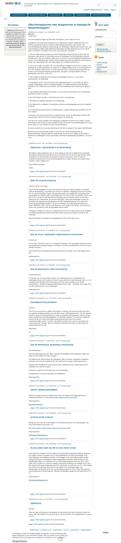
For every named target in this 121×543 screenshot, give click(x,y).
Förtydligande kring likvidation (43, 302)
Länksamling (75, 530)
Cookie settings (102, 62)
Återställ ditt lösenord (104, 51)
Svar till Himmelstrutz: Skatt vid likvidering (48, 269)
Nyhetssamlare (102, 71)
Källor (99, 69)
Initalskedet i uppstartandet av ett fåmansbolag (50, 147)
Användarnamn (100, 30)
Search (106, 10)
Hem (5, 18)
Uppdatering (35, 503)
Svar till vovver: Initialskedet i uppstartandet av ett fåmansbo (56, 234)
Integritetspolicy (102, 67)
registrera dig (43, 171)
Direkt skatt (32, 36)
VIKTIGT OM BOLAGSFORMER (43, 390)
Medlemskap (57, 530)
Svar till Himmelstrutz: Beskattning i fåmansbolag (51, 345)
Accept (105, 533)
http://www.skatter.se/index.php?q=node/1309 (61, 397)
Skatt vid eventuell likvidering (43, 180)
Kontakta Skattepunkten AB (93, 10)
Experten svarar (46, 530)
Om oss (66, 530)
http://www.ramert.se (36, 404)
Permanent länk (62, 143)
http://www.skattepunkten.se (38, 435)
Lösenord (98, 36)
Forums (99, 65)
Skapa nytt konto (102, 49)
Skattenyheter (34, 530)
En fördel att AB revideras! (41, 417)
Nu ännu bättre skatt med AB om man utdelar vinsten (53, 448)
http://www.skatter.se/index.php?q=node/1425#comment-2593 (49, 428)
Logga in (113, 10)
